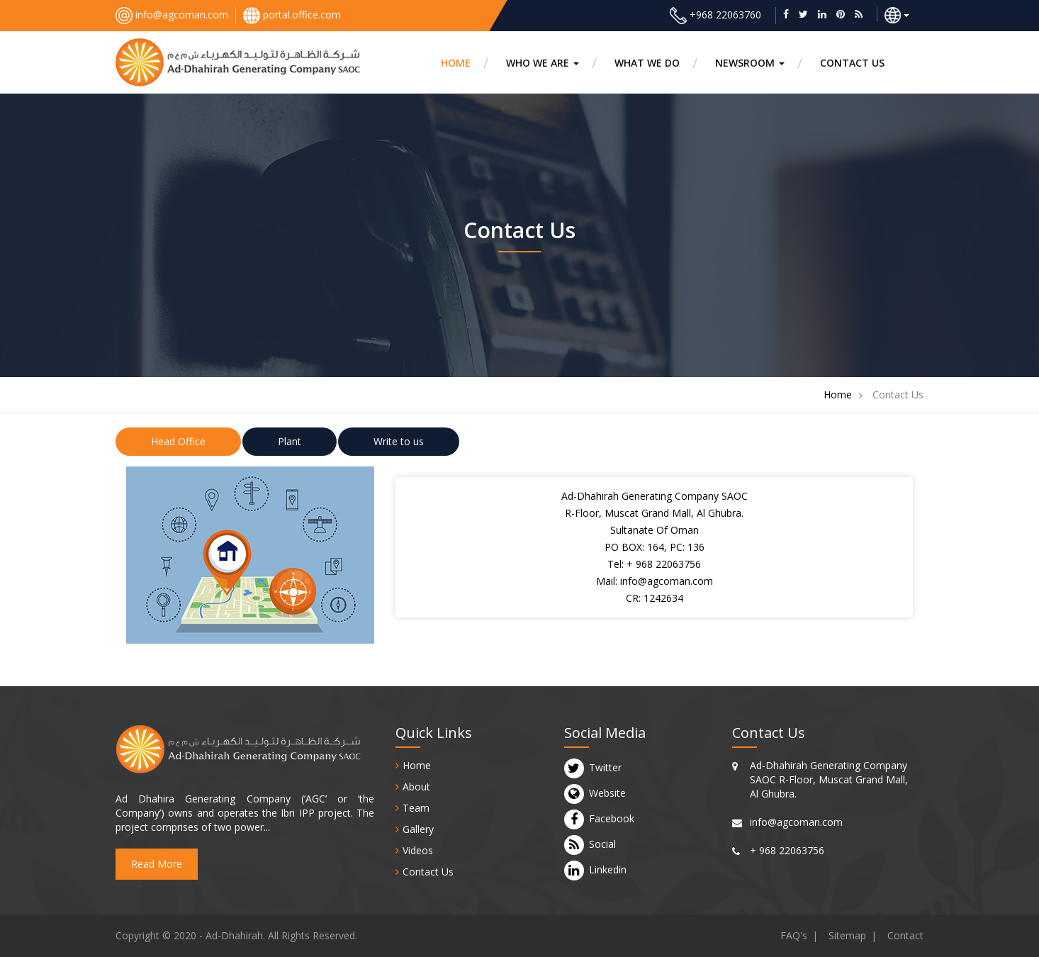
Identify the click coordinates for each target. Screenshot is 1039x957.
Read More (156, 864)
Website (607, 793)
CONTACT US (852, 62)
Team (416, 808)
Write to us (399, 441)
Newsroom (750, 62)
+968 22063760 (725, 14)
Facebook (611, 819)
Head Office (178, 441)
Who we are (542, 62)
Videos (418, 850)
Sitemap (847, 935)
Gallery (418, 829)
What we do (647, 62)
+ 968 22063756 (664, 564)
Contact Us (428, 871)
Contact (905, 935)
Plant (289, 441)
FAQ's (793, 935)
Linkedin (608, 870)
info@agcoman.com (181, 14)
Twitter (605, 768)
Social (602, 844)
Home (838, 394)
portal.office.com (302, 14)
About (416, 786)
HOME (456, 62)
